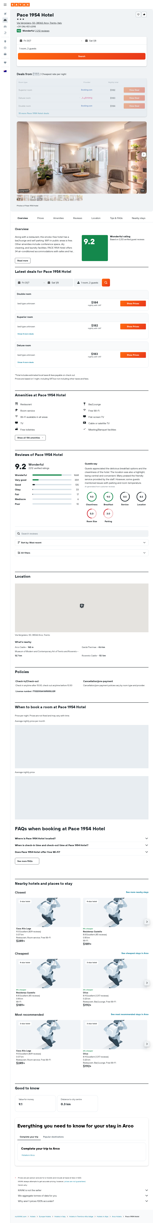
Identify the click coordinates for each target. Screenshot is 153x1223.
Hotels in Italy (60, 1216)
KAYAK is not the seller (83, 1190)
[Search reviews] (84, 533)
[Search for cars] (5, 26)
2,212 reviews (42, 30)
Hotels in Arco (28, 1155)
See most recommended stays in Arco (129, 1014)
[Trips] (5, 63)
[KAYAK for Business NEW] (5, 54)
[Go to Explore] (5, 41)
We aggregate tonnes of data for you (83, 1195)
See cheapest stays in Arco (134, 953)
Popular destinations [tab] (53, 1136)
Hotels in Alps (102, 1216)
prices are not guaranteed (74, 1181)
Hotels (32, 1216)
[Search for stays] (5, 20)
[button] (5, 4)
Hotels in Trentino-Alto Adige (81, 1216)
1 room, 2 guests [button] (27, 48)
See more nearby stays (137, 892)
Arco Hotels (117, 1216)
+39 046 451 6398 (26, 26)
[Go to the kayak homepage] (20, 4)
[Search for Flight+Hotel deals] (5, 33)
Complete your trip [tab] (29, 1136)
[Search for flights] (5, 14)
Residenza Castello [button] (92, 931)
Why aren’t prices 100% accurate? (83, 1201)
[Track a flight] (5, 48)
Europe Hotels (45, 1216)
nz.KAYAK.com (20, 1216)
